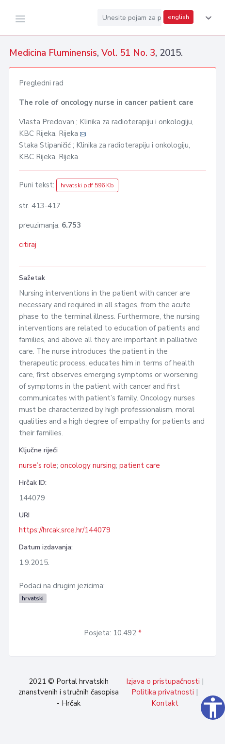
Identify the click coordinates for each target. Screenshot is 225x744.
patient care (139, 465)
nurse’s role (38, 465)
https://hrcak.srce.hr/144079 (65, 530)
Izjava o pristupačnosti (163, 681)
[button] (206, 18)
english (178, 17)
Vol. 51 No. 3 (128, 53)
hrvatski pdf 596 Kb (87, 185)
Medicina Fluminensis (53, 53)
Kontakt (164, 703)
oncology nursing (88, 465)
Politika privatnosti (162, 692)
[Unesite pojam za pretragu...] (129, 17)
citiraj (27, 244)
